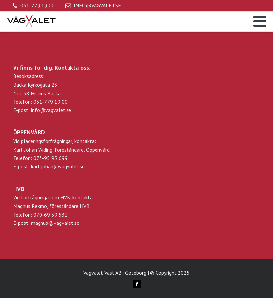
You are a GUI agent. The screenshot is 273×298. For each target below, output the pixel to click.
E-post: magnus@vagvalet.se (46, 223)
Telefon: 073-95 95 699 (40, 158)
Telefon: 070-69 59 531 (40, 214)
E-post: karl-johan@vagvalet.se (49, 166)
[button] (33, 5)
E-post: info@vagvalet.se (42, 110)
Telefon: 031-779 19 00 (40, 101)
